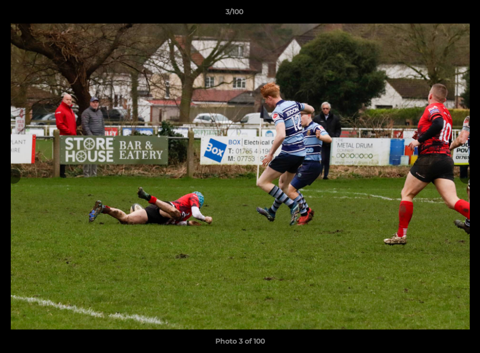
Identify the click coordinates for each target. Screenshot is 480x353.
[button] (439, 14)
